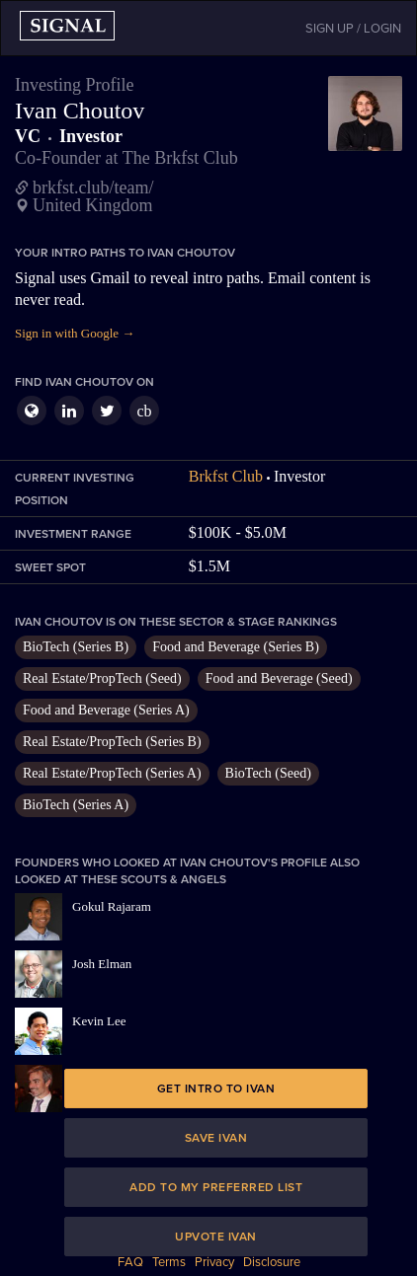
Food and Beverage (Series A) (106, 710)
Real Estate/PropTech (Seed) (102, 678)
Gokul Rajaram (111, 906)
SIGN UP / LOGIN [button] (353, 29)
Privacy (214, 1262)
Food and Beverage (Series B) (235, 646)
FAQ (130, 1262)
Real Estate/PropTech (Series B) (112, 741)
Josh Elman (101, 963)
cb (143, 411)
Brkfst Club (226, 476)
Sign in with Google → (74, 333)
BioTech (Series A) (75, 804)
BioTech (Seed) (268, 773)
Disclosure (271, 1262)
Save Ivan (216, 1138)
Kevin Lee (99, 1020)
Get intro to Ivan (216, 1088)
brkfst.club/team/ (93, 187)
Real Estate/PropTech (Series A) (112, 773)
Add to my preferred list (215, 1187)
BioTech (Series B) (75, 646)
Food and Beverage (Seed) (279, 678)
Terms (169, 1262)
